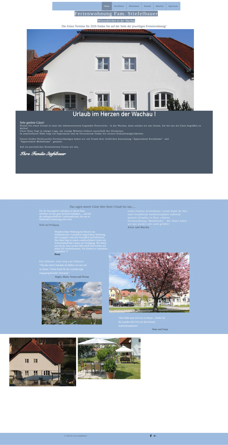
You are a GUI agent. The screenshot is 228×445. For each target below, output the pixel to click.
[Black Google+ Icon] (155, 436)
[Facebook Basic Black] (151, 436)
